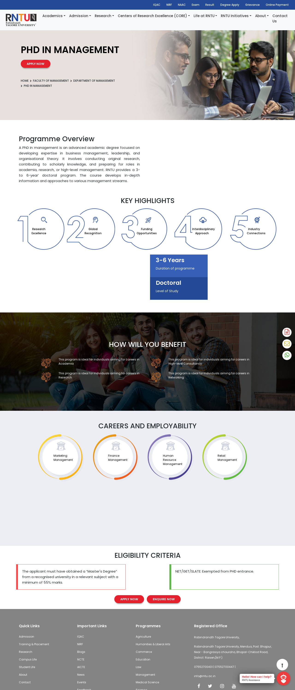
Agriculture (143, 637)
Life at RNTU (204, 15)
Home (25, 81)
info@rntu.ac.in (204, 676)
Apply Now (129, 599)
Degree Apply (229, 5)
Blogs (81, 652)
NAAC (182, 5)
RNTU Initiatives (235, 15)
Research (103, 15)
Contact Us (280, 18)
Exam (195, 5)
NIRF (169, 5)
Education (143, 659)
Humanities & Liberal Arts (153, 644)
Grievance (252, 5)
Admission (78, 15)
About (260, 15)
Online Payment (277, 5)
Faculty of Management (51, 81)
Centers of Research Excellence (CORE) (152, 15)
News (81, 675)
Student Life (27, 667)
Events (81, 682)
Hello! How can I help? (256, 676)
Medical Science (147, 682)
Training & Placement (34, 644)
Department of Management (94, 81)
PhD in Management (38, 86)
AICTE (81, 667)
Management (145, 675)
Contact (25, 682)
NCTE (80, 659)
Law (138, 667)
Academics (52, 15)
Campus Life (28, 659)
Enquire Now (164, 599)
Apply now (35, 64)
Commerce (144, 652)
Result (209, 5)
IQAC (156, 5)
